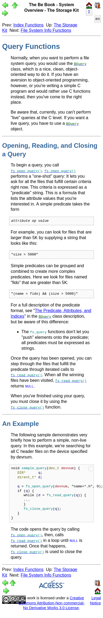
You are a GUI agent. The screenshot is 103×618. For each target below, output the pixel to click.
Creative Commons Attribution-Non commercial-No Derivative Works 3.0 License (51, 603)
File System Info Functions (46, 30)
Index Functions (28, 25)
